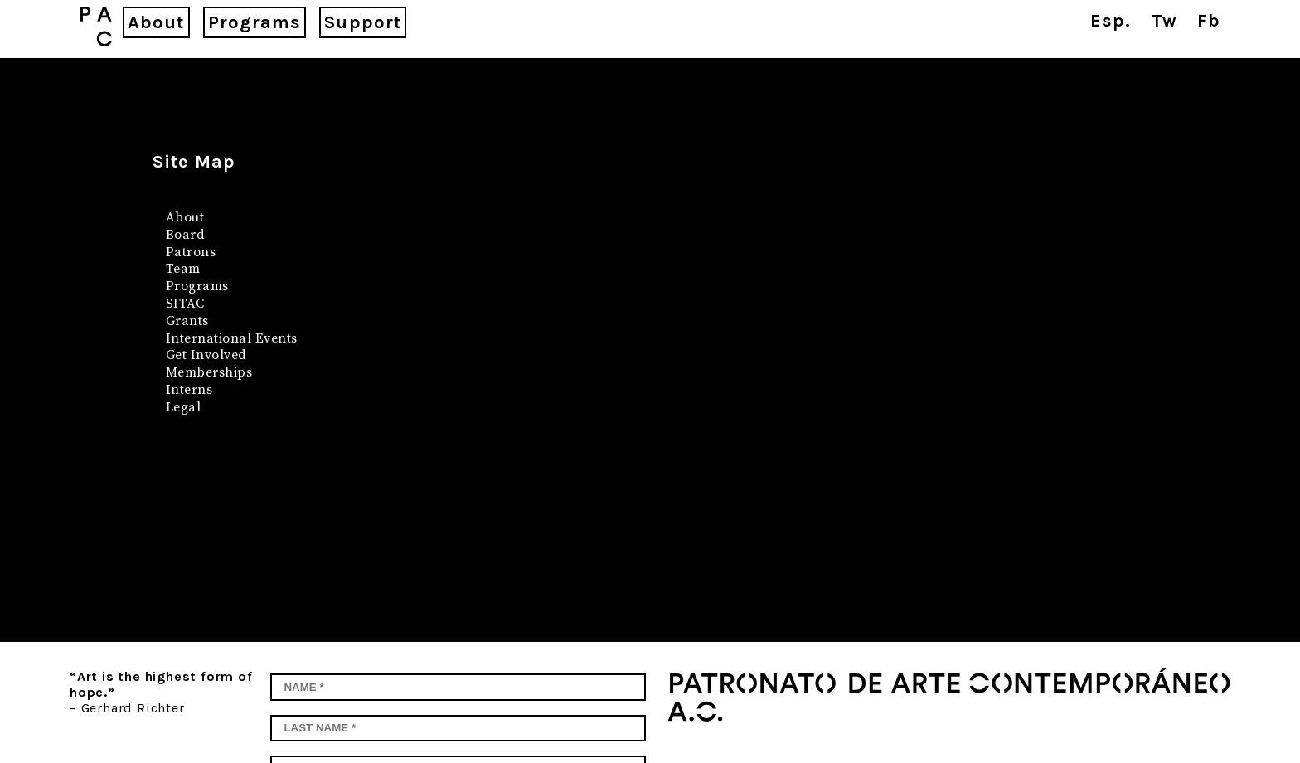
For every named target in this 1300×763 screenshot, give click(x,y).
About (185, 217)
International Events (232, 338)
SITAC (185, 303)
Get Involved (206, 355)
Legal (183, 407)
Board (185, 234)
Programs (197, 286)
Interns (189, 390)
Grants (187, 321)
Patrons (191, 252)
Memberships (209, 372)
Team (183, 268)
